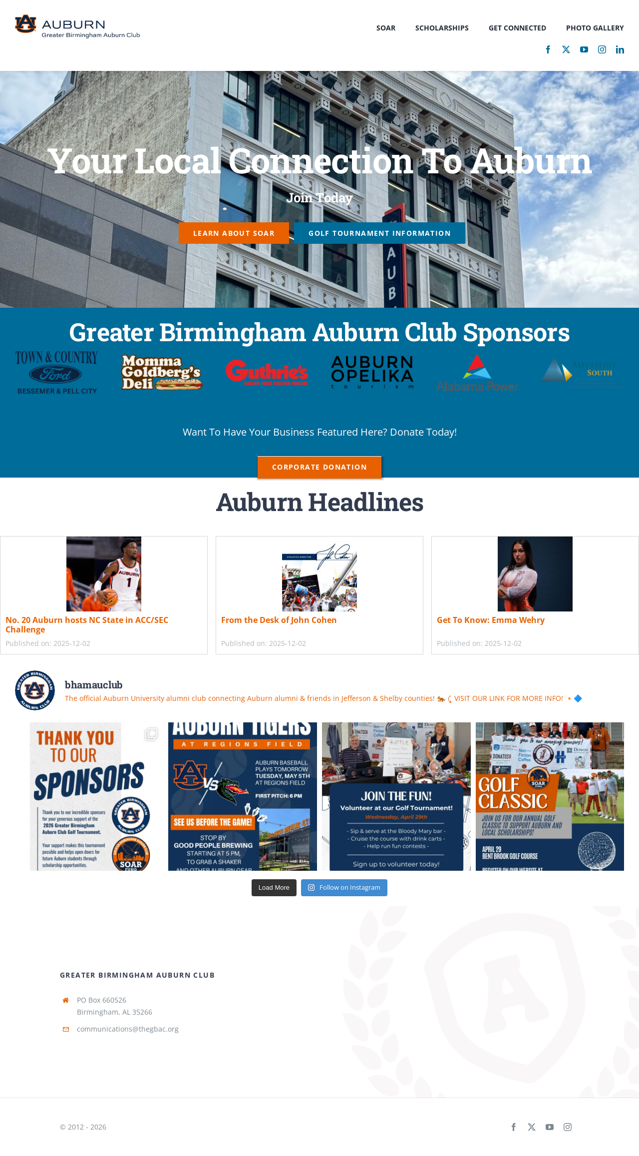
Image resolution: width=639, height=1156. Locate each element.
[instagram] (602, 49)
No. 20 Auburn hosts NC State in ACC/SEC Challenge (86, 624)
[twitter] (566, 49)
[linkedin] (620, 49)
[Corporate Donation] (319, 467)
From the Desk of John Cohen (279, 619)
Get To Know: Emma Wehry (491, 619)
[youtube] (584, 49)
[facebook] (548, 49)
